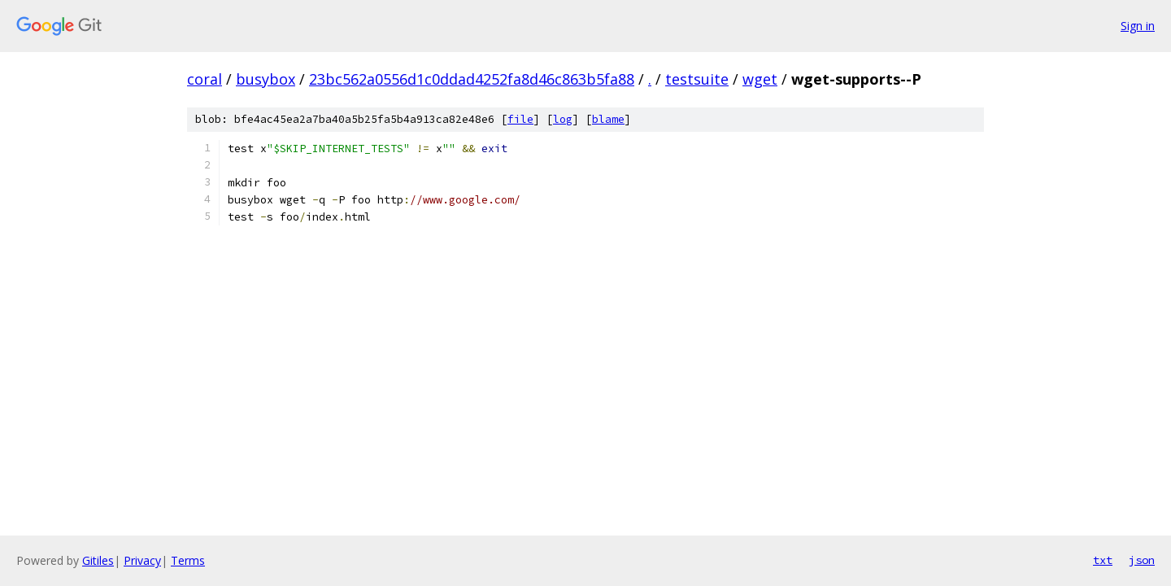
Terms (188, 560)
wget (759, 79)
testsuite (697, 79)
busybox (265, 79)
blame (608, 119)
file (520, 119)
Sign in (1138, 25)
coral (204, 79)
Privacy (142, 560)
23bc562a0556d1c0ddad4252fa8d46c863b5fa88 (471, 79)
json (1142, 560)
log (562, 119)
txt (1102, 560)
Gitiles (98, 560)
